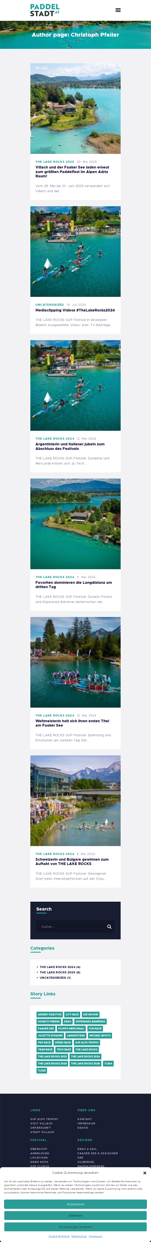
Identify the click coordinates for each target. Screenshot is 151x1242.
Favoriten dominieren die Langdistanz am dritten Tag (73, 585)
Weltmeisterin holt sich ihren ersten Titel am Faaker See (72, 723)
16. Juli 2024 (76, 305)
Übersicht (39, 1149)
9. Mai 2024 (86, 854)
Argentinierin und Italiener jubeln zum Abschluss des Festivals (70, 446)
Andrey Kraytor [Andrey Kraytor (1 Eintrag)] (49, 1014)
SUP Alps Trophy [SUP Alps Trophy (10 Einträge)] (87, 1042)
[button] (145, 1173)
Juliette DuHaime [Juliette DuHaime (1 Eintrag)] (50, 1035)
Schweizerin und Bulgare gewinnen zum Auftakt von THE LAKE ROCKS (72, 861)
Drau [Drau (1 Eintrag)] (67, 1021)
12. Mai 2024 (86, 438)
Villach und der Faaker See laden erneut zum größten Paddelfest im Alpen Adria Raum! (72, 172)
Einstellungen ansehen (75, 1227)
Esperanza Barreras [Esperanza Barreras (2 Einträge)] (90, 1021)
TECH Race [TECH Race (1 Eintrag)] (64, 1049)
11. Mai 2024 (86, 577)
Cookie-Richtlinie (59, 1236)
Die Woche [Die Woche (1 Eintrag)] (90, 1014)
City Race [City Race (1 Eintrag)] (72, 1014)
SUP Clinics (39, 1166)
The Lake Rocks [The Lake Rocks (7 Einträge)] (86, 1049)
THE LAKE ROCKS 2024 (54, 438)
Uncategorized (49, 305)
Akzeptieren (76, 1204)
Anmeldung (39, 1153)
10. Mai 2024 (86, 715)
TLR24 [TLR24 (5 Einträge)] (108, 1063)
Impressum (95, 1236)
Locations (39, 1157)
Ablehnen (75, 1215)
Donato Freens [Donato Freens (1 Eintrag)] (49, 1021)
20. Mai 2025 (87, 162)
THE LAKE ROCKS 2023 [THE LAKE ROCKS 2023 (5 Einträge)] (52, 1056)
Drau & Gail (87, 1149)
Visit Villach (41, 1123)
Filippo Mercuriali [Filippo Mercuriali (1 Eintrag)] (71, 1028)
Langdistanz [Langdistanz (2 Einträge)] (76, 1035)
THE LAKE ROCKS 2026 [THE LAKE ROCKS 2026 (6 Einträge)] (85, 1063)
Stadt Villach (42, 1132)
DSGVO (83, 1128)
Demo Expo (39, 1162)
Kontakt (85, 1119)
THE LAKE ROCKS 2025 (54, 162)
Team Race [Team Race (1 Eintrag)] (45, 1049)
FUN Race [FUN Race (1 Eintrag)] (95, 1028)
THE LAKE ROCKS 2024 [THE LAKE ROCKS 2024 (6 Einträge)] (85, 1056)
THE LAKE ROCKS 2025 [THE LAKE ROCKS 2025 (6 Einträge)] (52, 1063)
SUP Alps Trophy (44, 1119)
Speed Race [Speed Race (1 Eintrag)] (63, 1042)
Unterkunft (40, 1128)
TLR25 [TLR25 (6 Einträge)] (42, 1070)
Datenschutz (79, 1236)
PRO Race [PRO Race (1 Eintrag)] (44, 1042)
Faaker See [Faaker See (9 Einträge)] (46, 1028)
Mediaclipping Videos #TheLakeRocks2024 (75, 310)
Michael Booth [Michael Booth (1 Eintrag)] (100, 1035)
